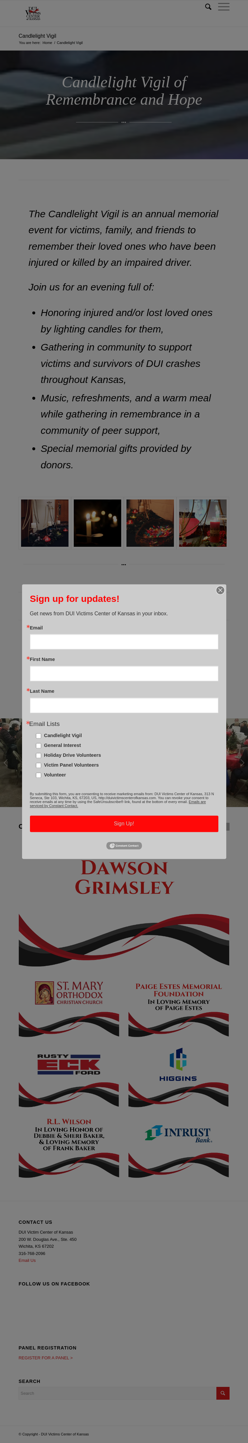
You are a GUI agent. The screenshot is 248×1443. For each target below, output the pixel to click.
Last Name (42, 691)
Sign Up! (124, 823)
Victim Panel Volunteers (71, 765)
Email (36, 628)
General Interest (62, 745)
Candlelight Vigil (63, 735)
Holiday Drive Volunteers (72, 755)
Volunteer (55, 774)
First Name (42, 659)
